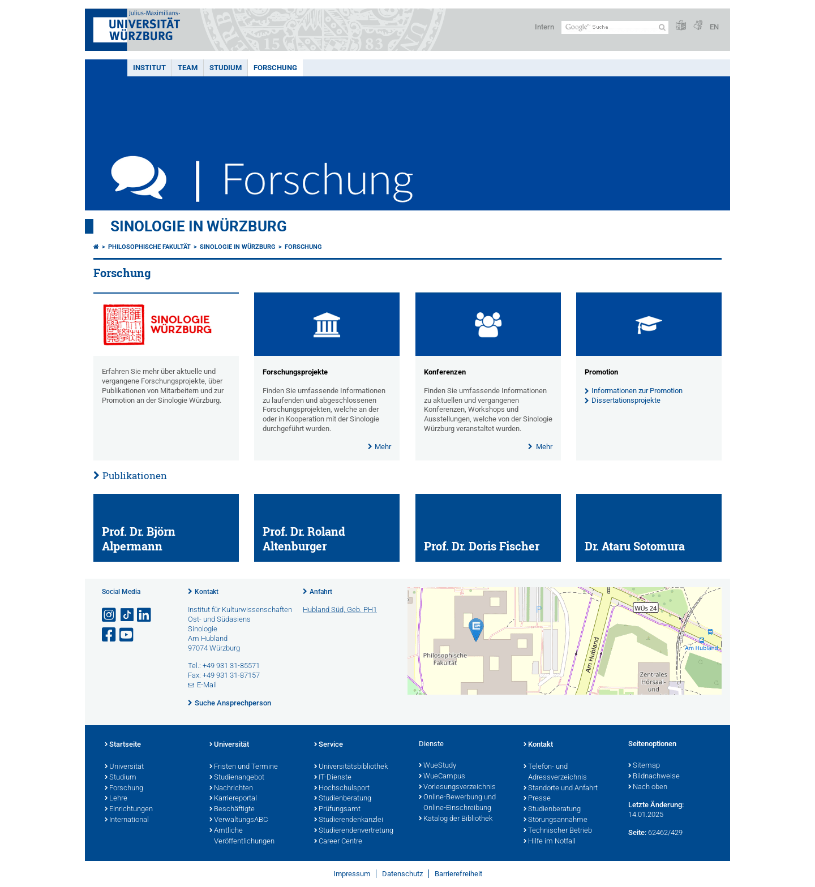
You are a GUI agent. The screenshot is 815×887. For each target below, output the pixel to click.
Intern (544, 27)
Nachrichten (231, 788)
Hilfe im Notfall (550, 842)
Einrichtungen (129, 809)
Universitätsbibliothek (351, 767)
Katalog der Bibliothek (455, 819)
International (127, 820)
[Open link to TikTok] (127, 615)
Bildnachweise (654, 777)
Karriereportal (233, 799)
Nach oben (647, 787)
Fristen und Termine (243, 767)
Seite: (637, 832)
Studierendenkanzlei (348, 820)
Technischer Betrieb (558, 831)
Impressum (351, 873)
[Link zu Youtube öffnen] (127, 635)
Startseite (123, 745)
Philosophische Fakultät (149, 247)
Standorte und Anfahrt (561, 788)
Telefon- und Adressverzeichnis (555, 772)
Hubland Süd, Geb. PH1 (340, 609)
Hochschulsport (342, 788)
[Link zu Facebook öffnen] (110, 635)
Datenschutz (402, 873)
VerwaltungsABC (238, 820)
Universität (124, 767)
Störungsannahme (555, 820)
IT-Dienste (332, 778)
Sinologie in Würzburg (198, 226)
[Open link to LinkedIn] (145, 615)
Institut (149, 67)
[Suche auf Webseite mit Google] (614, 27)
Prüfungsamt (337, 809)
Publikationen (134, 475)
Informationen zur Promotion (637, 390)
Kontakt (206, 592)
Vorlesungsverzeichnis (457, 787)
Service (328, 745)
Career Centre (338, 842)
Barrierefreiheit (458, 873)
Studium (225, 67)
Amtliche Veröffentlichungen (241, 836)
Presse (537, 799)
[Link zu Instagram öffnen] (110, 615)
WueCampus (442, 777)
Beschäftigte (232, 809)
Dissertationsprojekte (625, 400)
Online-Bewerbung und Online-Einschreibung (457, 803)
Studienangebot (236, 778)
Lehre (116, 799)
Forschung (275, 67)
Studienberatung (342, 799)
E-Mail (207, 685)
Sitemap (644, 766)
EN (714, 27)
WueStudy (437, 766)
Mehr (383, 446)
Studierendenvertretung (353, 831)
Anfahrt (321, 592)
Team (188, 67)
